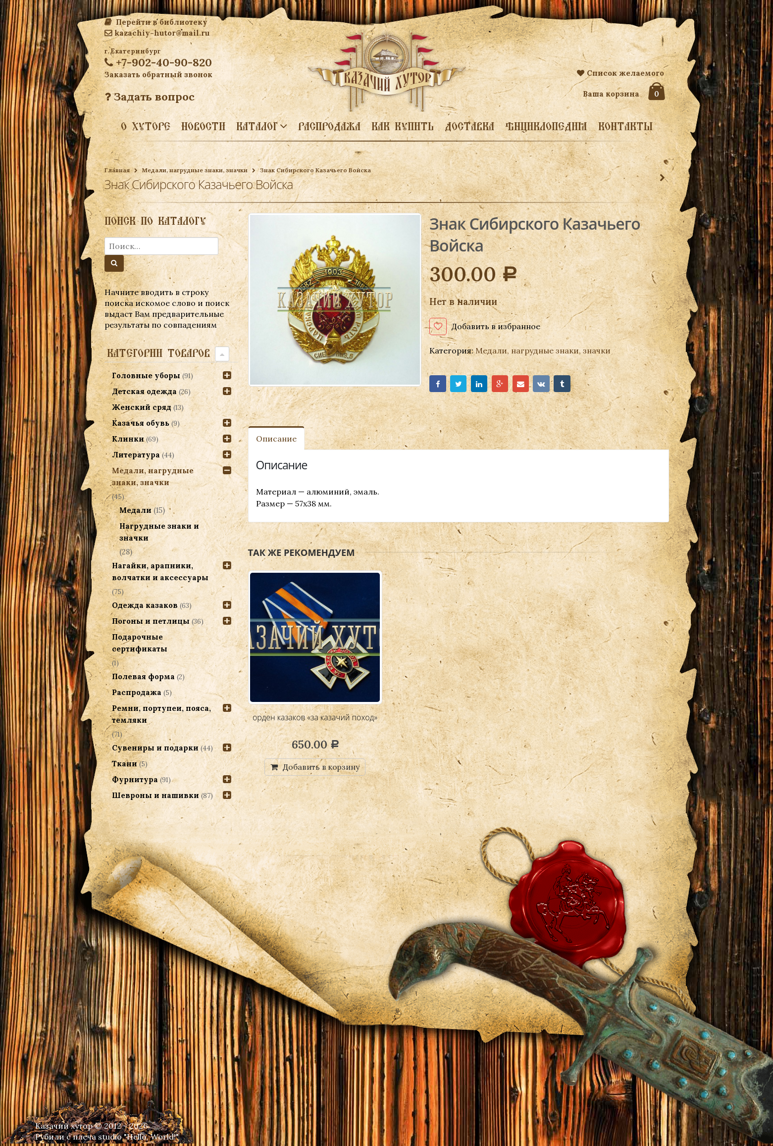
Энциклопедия (546, 126)
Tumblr (574, 385)
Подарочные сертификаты (139, 642)
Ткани (124, 763)
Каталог (257, 125)
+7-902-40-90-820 (158, 62)
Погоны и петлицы (151, 621)
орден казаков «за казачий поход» (315, 719)
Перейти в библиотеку (155, 22)
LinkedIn (483, 385)
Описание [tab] (276, 441)
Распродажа (329, 126)
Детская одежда (144, 391)
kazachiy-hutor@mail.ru (156, 33)
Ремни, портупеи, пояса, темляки (161, 714)
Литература (136, 454)
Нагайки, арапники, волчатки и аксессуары (160, 571)
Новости (203, 126)
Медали (136, 510)
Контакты (625, 126)
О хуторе (145, 126)
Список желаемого (620, 73)
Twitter (461, 385)
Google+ (506, 385)
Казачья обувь (140, 423)
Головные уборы (146, 375)
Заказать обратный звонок (158, 74)
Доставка (469, 126)
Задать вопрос (149, 96)
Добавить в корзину (321, 769)
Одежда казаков (145, 605)
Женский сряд (141, 407)
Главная (117, 170)
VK (552, 385)
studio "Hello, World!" (138, 1139)
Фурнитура (135, 779)
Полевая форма (143, 676)
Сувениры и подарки (155, 747)
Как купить (402, 126)
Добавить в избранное (496, 326)
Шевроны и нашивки (155, 795)
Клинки (128, 439)
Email (529, 385)
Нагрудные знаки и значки (160, 532)
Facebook (438, 385)
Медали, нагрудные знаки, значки (195, 170)
